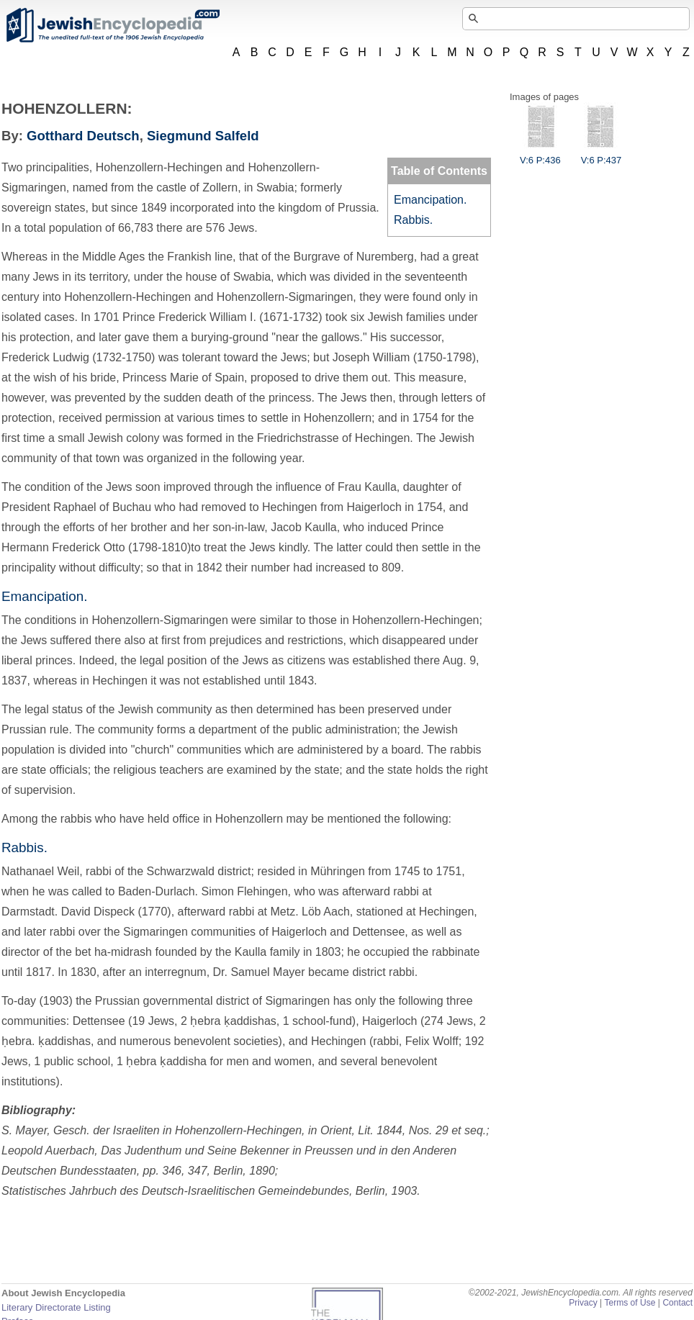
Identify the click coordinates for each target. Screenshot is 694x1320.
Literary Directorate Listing (56, 1307)
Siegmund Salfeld (203, 135)
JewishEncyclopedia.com (112, 25)
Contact (677, 1303)
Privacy (583, 1303)
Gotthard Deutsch (83, 135)
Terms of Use (629, 1303)
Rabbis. (413, 220)
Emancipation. (430, 200)
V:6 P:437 (601, 155)
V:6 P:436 (540, 155)
